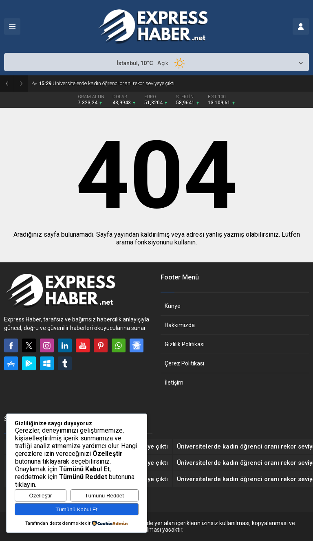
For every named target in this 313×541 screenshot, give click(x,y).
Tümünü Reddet (104, 496)
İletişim (174, 382)
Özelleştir (40, 496)
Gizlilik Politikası (185, 344)
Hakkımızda (180, 325)
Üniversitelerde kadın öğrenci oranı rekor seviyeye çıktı (106, 83)
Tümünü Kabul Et (76, 509)
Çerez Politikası (184, 363)
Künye (173, 306)
